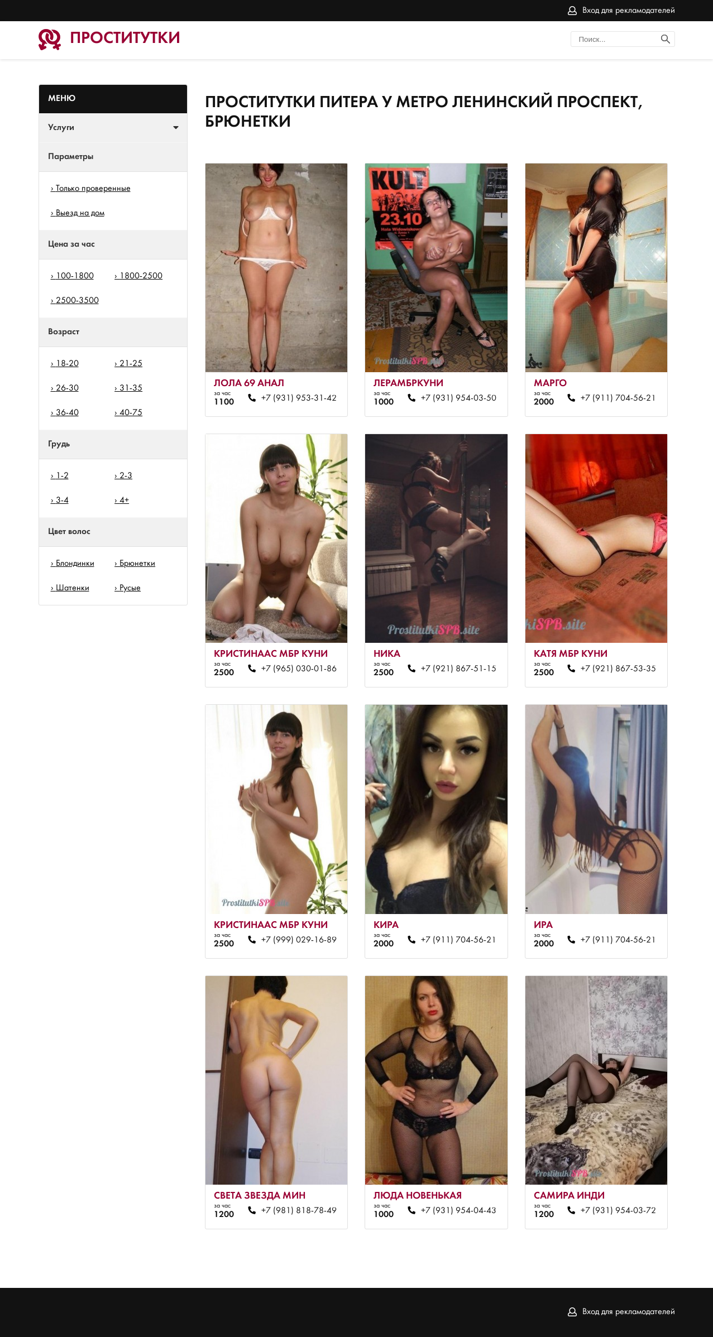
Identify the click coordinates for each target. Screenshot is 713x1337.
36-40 (67, 412)
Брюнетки (137, 563)
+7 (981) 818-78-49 (299, 1210)
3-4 (62, 500)
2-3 (125, 476)
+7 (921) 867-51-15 (458, 669)
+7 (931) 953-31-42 (299, 398)
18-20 (67, 363)
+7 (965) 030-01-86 (299, 669)
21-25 (130, 363)
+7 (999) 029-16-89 (299, 940)
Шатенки (72, 588)
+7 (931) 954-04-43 (458, 1210)
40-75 (130, 412)
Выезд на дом (80, 213)
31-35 (130, 388)
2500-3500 (77, 300)
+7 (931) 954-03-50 (458, 398)
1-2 (62, 476)
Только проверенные (93, 188)
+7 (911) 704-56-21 (618, 398)
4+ (124, 500)
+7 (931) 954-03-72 (618, 1210)
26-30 (67, 388)
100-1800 (75, 276)
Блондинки (75, 563)
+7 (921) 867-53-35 (618, 669)
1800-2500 (140, 276)
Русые (130, 588)
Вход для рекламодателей (628, 10)
